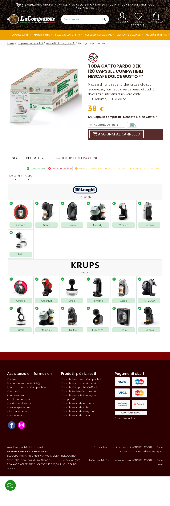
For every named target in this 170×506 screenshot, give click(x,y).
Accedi (122, 17)
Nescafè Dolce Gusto (60, 43)
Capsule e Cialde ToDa (75, 415)
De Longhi (15, 177)
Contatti (12, 379)
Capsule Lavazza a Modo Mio (79, 383)
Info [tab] (14, 158)
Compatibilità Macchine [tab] (77, 158)
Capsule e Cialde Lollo (75, 407)
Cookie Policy (15, 415)
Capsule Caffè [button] (20, 34)
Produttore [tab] (37, 158)
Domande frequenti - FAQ (23, 383)
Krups (28, 177)
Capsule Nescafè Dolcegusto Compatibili (79, 397)
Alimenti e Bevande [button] (129, 34)
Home (10, 43)
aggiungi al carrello (116, 134)
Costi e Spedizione (18, 407)
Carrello (156, 17)
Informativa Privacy (19, 411)
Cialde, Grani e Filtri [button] (67, 34)
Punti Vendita (15, 395)
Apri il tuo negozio (18, 399)
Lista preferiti (138, 19)
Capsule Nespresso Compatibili (81, 379)
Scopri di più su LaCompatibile (26, 387)
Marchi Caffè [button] (42, 34)
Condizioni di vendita (20, 403)
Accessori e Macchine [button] (99, 34)
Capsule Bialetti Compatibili (78, 391)
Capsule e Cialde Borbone (77, 403)
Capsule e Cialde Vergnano (78, 411)
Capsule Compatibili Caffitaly (79, 387)
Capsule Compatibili (30, 43)
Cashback (13, 391)
